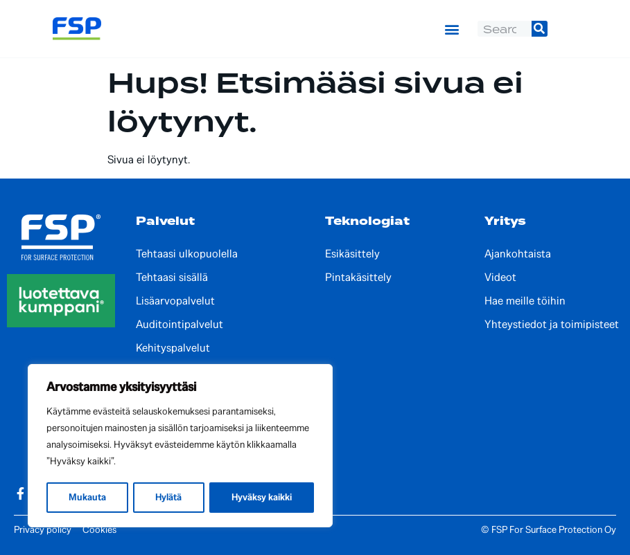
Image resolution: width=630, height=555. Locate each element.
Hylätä (168, 497)
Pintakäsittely (358, 277)
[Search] (540, 29)
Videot (500, 277)
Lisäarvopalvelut (175, 301)
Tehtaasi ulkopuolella (187, 254)
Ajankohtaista (517, 254)
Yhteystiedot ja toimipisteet (551, 324)
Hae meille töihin (525, 301)
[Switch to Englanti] (574, 28)
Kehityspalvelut (173, 348)
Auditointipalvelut (179, 324)
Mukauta (86, 497)
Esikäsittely (352, 254)
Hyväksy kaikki (261, 497)
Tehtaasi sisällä (172, 277)
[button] (452, 29)
